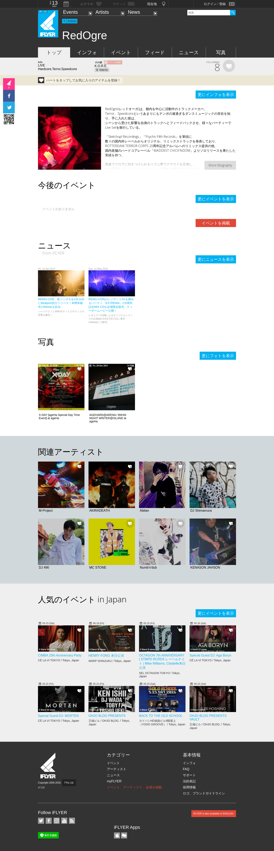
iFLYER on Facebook (49, 821)
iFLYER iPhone (117, 835)
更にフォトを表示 (218, 355)
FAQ (186, 769)
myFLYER (114, 781)
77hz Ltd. (69, 782)
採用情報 (189, 787)
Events (70, 12)
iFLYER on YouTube (64, 821)
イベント (121, 52)
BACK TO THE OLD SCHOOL (160, 715)
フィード (155, 52)
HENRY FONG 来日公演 (106, 655)
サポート (189, 775)
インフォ (87, 52)
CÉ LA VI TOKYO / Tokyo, (58, 660)
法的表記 (189, 781)
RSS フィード (72, 821)
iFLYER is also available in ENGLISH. (213, 813)
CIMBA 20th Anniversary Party (59, 655)
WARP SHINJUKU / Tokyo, (110, 661)
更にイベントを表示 (216, 199)
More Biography (220, 165)
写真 (221, 52)
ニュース (189, 52)
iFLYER (48, 765)
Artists (102, 12)
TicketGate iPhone (124, 835)
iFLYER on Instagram (57, 821)
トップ (54, 52)
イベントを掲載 (216, 223)
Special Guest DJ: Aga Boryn (210, 655)
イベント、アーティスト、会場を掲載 (134, 787)
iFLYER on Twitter (41, 821)
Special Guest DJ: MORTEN (58, 715)
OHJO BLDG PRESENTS (107, 715)
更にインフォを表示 (216, 94)
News (134, 12)
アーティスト (116, 769)
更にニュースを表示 (216, 259)
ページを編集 (115, 62)
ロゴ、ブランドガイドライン (204, 793)
